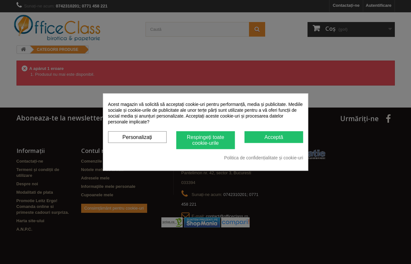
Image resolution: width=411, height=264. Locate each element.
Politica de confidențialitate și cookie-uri (263, 157)
